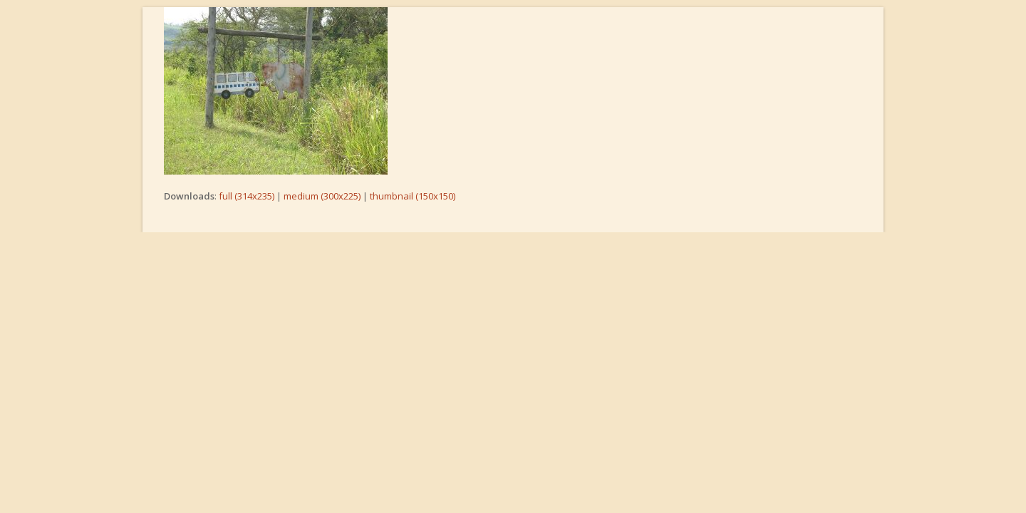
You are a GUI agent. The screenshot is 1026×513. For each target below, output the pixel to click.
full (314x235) (246, 196)
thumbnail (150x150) (412, 196)
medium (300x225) (322, 196)
